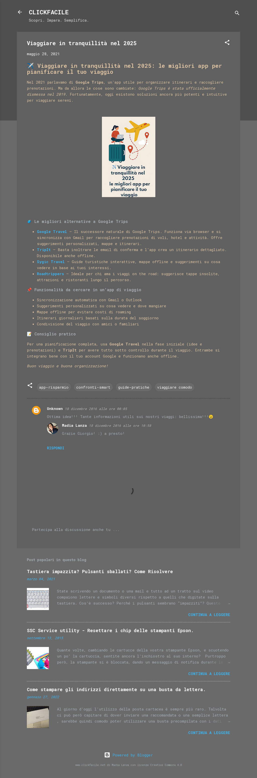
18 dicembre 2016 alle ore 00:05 (96, 408)
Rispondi (55, 448)
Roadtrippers (50, 273)
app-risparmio (54, 387)
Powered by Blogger (128, 754)
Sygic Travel (51, 261)
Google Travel (52, 231)
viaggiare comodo (174, 387)
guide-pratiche (133, 387)
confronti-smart (93, 387)
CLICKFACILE (49, 12)
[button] (227, 43)
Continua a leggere (209, 614)
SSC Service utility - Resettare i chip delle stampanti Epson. (110, 630)
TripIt (44, 249)
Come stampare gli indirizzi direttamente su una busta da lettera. (116, 689)
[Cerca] (237, 13)
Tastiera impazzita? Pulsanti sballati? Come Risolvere (100, 571)
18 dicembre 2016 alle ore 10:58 (120, 425)
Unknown (55, 408)
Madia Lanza (74, 425)
